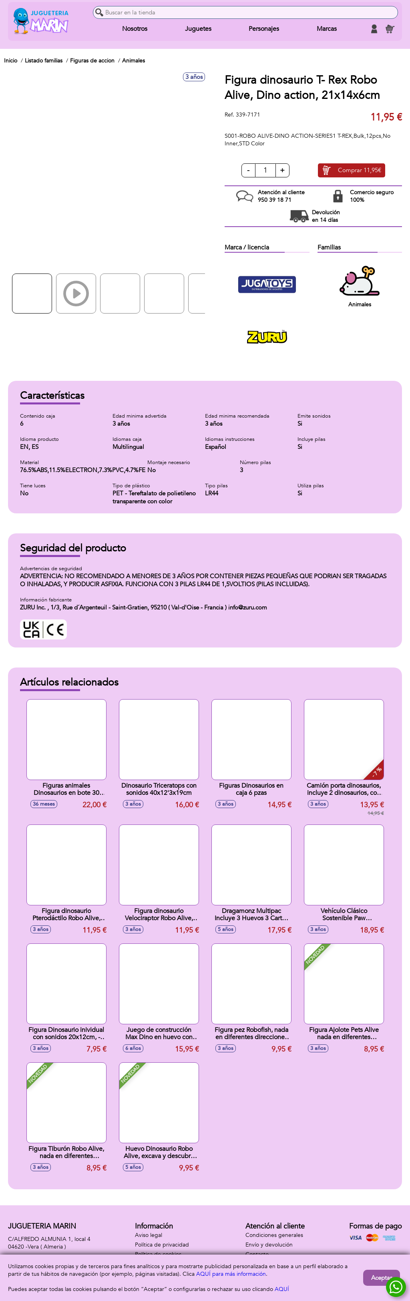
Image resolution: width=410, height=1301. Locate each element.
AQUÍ (282, 1289)
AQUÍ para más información (231, 1274)
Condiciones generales (274, 1235)
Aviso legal (148, 1235)
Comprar (359, 171)
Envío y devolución (269, 1245)
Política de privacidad (162, 1245)
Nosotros (134, 28)
